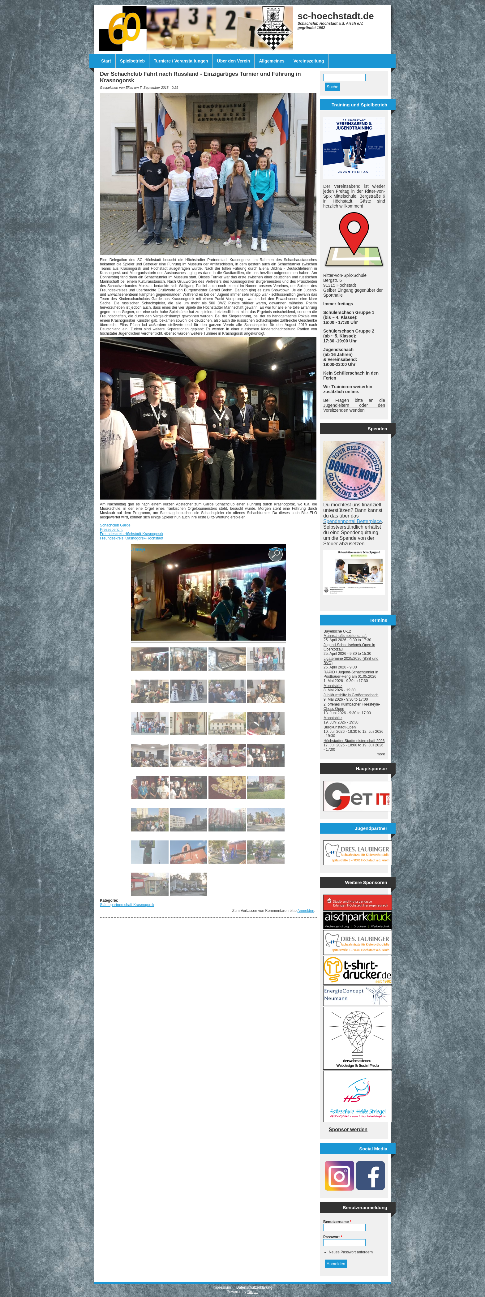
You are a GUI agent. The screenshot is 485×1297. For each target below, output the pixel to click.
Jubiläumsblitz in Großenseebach (351, 695)
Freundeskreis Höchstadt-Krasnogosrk (131, 534)
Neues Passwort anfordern (351, 1252)
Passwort (332, 1237)
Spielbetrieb (132, 60)
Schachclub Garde (115, 525)
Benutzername (337, 1222)
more (381, 754)
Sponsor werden (348, 1129)
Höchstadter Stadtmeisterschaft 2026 (354, 741)
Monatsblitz (333, 686)
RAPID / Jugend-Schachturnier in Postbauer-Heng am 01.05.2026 (351, 674)
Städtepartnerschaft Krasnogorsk (127, 905)
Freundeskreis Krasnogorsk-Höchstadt (131, 538)
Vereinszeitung (309, 60)
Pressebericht (111, 529)
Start (106, 60)
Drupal (252, 1292)
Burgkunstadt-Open (340, 727)
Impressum (222, 1287)
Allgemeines (271, 60)
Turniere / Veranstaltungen (181, 60)
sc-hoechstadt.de (336, 16)
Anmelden (306, 910)
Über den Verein (233, 60)
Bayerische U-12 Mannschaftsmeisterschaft (345, 633)
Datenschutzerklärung (254, 1287)
